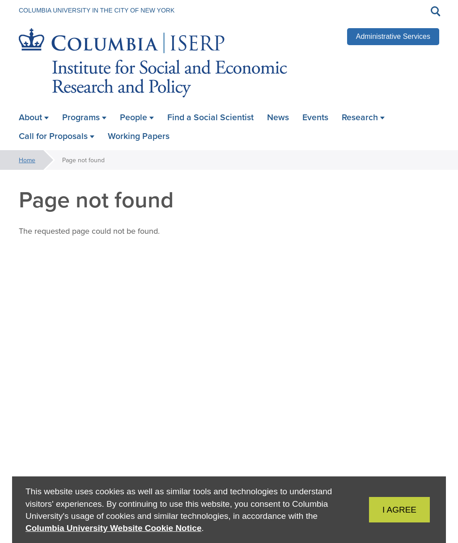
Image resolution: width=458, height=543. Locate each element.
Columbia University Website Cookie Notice (113, 528)
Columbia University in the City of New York (96, 10)
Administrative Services (393, 36)
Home (27, 160)
